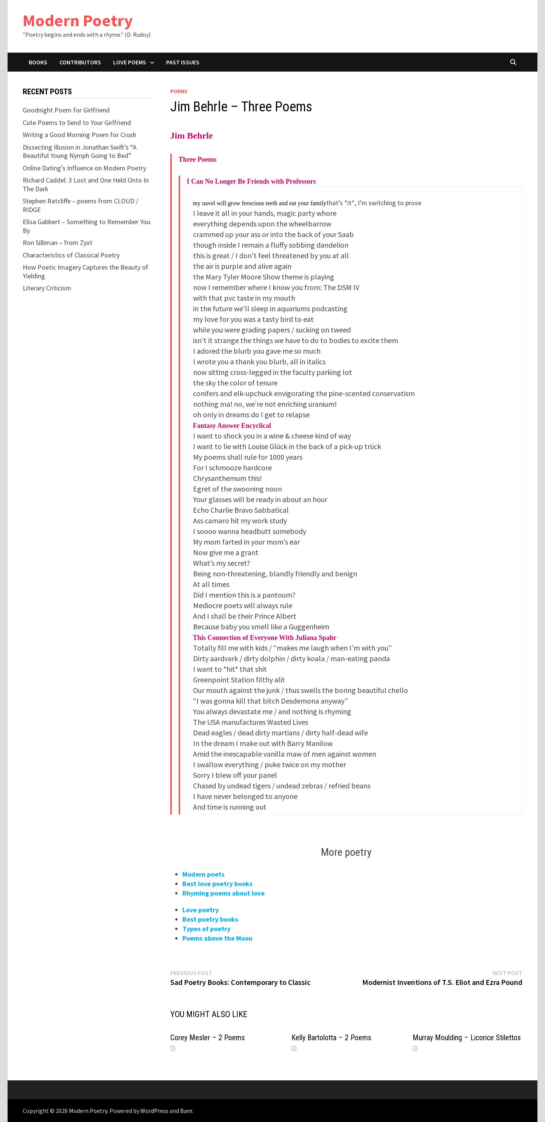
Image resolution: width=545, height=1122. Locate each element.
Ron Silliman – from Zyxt (57, 242)
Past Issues (182, 62)
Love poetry (200, 909)
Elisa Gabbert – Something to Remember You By (86, 226)
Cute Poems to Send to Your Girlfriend (77, 122)
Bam (186, 1110)
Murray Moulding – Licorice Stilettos (467, 1037)
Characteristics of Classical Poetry (71, 255)
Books (38, 62)
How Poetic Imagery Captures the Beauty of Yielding (85, 271)
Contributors (80, 62)
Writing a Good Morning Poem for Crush (79, 134)
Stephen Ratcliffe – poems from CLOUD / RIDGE (80, 205)
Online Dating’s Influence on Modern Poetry (84, 168)
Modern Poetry (78, 20)
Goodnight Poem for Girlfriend (66, 110)
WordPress (154, 1110)
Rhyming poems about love (223, 893)
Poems (178, 91)
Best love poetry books (217, 883)
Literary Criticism (47, 288)
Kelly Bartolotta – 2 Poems (331, 1037)
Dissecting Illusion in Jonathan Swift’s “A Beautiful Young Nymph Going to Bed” (80, 151)
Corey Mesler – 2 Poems (207, 1037)
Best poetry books (210, 919)
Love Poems (129, 62)
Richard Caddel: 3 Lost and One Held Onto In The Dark (86, 184)
